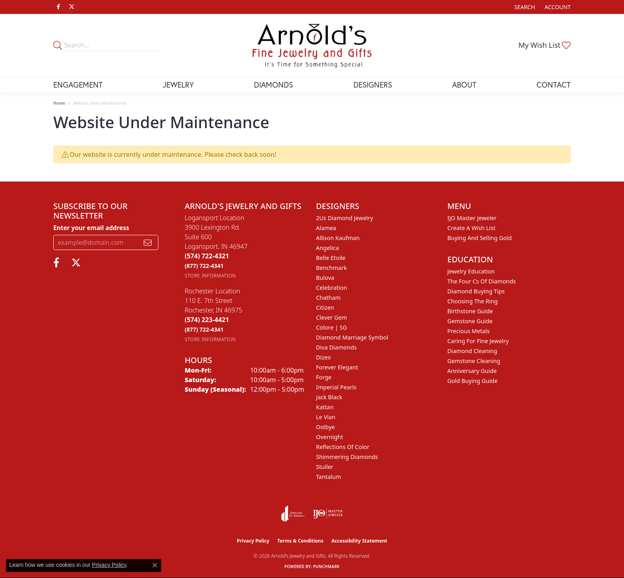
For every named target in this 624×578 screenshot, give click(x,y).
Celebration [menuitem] (331, 287)
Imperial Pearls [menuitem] (336, 387)
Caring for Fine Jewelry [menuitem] (478, 341)
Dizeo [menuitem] (323, 357)
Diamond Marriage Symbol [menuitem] (352, 337)
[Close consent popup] (154, 565)
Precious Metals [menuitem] (468, 331)
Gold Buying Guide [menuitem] (472, 381)
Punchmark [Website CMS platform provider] (326, 566)
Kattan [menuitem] (324, 407)
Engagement (78, 85)
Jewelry (178, 85)
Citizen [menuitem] (325, 307)
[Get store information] (210, 275)
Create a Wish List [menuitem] (471, 228)
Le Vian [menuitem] (325, 417)
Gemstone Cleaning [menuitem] (473, 361)
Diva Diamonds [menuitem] (336, 347)
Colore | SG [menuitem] (331, 327)
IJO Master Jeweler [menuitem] (472, 218)
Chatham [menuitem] (328, 297)
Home (59, 103)
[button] (524, 7)
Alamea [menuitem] (326, 228)
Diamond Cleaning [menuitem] (472, 351)
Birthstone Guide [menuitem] (470, 311)
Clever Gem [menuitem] (331, 317)
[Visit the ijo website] (328, 513)
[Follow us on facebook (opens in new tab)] (58, 7)
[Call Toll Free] (204, 265)
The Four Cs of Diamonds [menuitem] (481, 281)
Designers (372, 85)
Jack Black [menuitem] (329, 397)
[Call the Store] (207, 256)
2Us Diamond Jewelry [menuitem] (344, 218)
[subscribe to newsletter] (147, 242)
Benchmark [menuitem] (331, 267)
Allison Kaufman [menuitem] (338, 238)
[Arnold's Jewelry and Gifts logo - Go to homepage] (312, 45)
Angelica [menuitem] (327, 248)
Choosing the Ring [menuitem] (472, 301)
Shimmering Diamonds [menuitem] (347, 457)
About (464, 85)
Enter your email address (91, 228)
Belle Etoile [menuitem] (330, 258)
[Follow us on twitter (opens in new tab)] (71, 7)
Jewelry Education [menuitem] (471, 271)
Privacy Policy (253, 540)
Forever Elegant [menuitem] (337, 367)
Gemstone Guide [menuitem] (470, 321)
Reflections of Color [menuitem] (342, 447)
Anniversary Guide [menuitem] (472, 371)
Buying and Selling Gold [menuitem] (479, 238)
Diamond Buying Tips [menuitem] (476, 291)
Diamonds (273, 85)
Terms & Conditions (300, 540)
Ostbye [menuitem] (325, 427)
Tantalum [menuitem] (328, 476)
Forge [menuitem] (324, 377)
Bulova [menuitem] (325, 277)
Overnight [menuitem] (329, 437)
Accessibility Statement (359, 540)
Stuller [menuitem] (324, 467)
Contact (553, 85)
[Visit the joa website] (292, 513)
